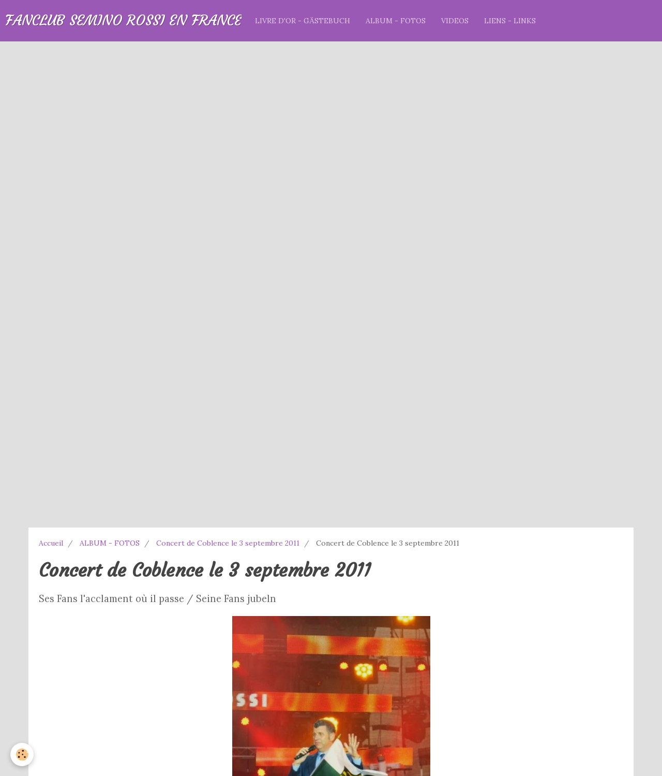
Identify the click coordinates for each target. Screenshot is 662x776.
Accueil (51, 543)
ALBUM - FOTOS (396, 20)
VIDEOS (455, 20)
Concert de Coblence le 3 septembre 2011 (227, 543)
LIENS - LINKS (510, 20)
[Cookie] (22, 754)
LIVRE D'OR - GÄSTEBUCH (302, 20)
